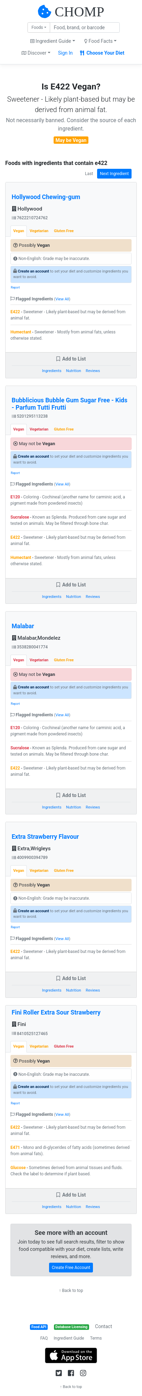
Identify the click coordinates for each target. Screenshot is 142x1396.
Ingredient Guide (69, 1338)
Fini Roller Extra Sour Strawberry (56, 1012)
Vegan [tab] (18, 231)
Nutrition (73, 371)
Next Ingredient (114, 173)
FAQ (44, 1338)
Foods (37, 27)
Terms (96, 1338)
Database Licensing (71, 1327)
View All (62, 299)
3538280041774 (30, 647)
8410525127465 (30, 1033)
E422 (15, 311)
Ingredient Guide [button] (50, 41)
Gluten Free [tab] (64, 231)
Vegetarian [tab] (39, 231)
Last (89, 173)
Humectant (20, 332)
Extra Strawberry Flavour (45, 836)
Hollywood (27, 209)
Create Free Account (71, 1267)
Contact (103, 1326)
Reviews (93, 371)
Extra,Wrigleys (31, 848)
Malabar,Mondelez (36, 638)
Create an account (33, 271)
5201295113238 (30, 416)
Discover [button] (34, 53)
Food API (38, 1327)
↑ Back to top (71, 1290)
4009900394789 (30, 857)
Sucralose (19, 517)
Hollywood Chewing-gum (46, 197)
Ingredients (52, 371)
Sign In (65, 53)
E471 (15, 1147)
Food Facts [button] (98, 41)
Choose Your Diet (102, 53)
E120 (15, 497)
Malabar (23, 626)
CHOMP (79, 11)
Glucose (18, 1167)
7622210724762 (30, 217)
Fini (19, 1024)
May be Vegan (71, 140)
